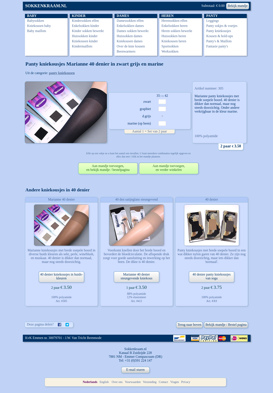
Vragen (174, 382)
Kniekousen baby (39, 26)
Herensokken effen (174, 20)
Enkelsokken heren (174, 26)
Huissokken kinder (84, 36)
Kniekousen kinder (85, 41)
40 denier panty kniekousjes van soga (211, 276)
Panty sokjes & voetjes (221, 26)
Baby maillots (36, 31)
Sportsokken (170, 46)
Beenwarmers (126, 51)
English (104, 382)
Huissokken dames (129, 36)
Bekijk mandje (238, 5)
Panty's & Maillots (219, 41)
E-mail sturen (135, 369)
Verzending (150, 382)
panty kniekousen (62, 73)
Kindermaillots (82, 46)
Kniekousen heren (173, 41)
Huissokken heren (173, 36)
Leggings (212, 20)
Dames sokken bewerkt (132, 31)
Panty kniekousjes (218, 31)
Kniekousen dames (129, 41)
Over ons (117, 382)
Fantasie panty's (217, 46)
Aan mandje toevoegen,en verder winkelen (168, 168)
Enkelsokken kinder (85, 26)
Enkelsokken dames (130, 26)
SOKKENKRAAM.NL (46, 5)
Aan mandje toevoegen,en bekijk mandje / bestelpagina (108, 168)
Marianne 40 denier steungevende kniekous (136, 276)
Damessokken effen (130, 20)
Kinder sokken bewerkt (88, 31)
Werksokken (170, 51)
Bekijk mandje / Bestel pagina (226, 324)
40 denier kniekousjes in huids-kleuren (61, 276)
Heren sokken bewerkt (176, 31)
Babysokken (35, 20)
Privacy (185, 382)
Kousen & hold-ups (219, 36)
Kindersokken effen (85, 20)
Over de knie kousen (131, 46)
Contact (163, 382)
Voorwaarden (133, 382)
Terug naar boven (189, 324)
